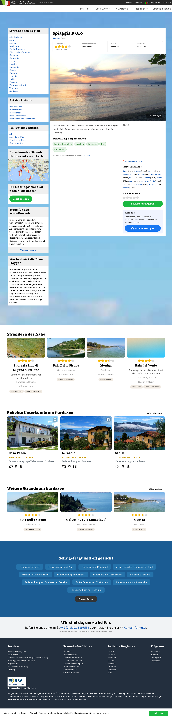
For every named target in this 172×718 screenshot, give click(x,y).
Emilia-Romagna (17, 49)
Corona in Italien (71, 672)
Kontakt (129, 2)
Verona (150, 171)
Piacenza (138, 184)
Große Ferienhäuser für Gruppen (92, 582)
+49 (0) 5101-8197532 (72, 627)
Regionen (140, 8)
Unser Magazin (70, 654)
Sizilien (12, 79)
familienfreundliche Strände (22, 118)
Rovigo (152, 184)
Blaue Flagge (15, 112)
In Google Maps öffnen (134, 161)
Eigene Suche (86, 599)
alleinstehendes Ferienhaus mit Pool (134, 566)
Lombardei (14, 67)
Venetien (13, 88)
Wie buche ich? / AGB (17, 651)
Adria (11, 134)
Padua (125, 184)
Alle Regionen (15, 37)
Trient (159, 177)
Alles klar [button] (158, 713)
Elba (110, 672)
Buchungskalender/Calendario (21, 660)
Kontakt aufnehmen (72, 657)
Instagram (156, 657)
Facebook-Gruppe (142, 228)
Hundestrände (15, 109)
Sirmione (137, 171)
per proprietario (153, 2)
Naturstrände (15, 106)
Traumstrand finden (72, 660)
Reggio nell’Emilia (148, 181)
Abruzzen (13, 40)
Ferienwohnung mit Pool (60, 566)
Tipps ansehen (27, 250)
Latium (12, 61)
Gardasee (56, 38)
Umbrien (112, 666)
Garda (125, 171)
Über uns (138, 2)
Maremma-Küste (17, 143)
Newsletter (13, 654)
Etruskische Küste (17, 140)
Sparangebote (70, 669)
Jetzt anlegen (21, 198)
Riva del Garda (156, 174)
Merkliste (167, 2)
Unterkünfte (102, 8)
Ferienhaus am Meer (29, 566)
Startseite (85, 8)
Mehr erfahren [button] (103, 713)
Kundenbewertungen (73, 663)
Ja (84, 155)
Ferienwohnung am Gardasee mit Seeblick (46, 582)
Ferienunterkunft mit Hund (35, 574)
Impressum (13, 663)
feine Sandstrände (17, 115)
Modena (126, 188)
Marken (12, 70)
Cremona (146, 177)
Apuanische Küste (17, 137)
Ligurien (13, 64)
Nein (88, 155)
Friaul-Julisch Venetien (20, 52)
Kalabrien (13, 55)
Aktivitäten (122, 8)
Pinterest (155, 660)
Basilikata (14, 46)
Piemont (13, 73)
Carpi (131, 181)
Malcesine (127, 174)
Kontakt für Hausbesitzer (19, 657)
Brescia (141, 174)
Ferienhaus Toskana (140, 574)
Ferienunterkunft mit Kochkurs (86, 589)
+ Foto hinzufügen (154, 116)
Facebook (155, 651)
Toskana (13, 82)
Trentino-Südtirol (17, 85)
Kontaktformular (133, 627)
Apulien (12, 43)
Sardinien (13, 76)
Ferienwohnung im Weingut (71, 574)
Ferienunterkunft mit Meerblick (131, 582)
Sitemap (11, 669)
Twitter (154, 654)
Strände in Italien (162, 8)
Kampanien (14, 58)
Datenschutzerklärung (18, 666)
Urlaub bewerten (71, 666)
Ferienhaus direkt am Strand (107, 574)
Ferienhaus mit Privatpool (95, 566)
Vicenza (132, 177)
